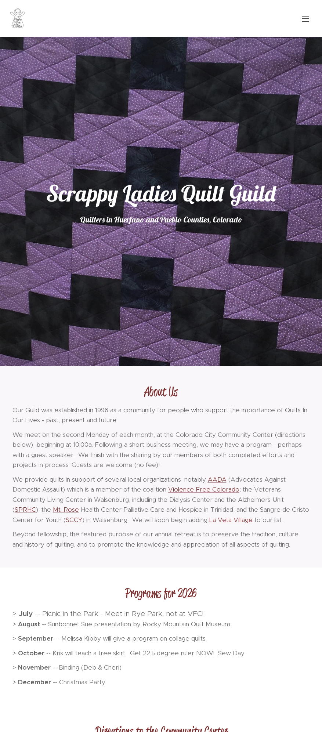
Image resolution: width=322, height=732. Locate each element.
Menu (305, 18)
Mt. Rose (66, 509)
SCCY (74, 520)
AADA (217, 479)
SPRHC (25, 509)
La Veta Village (231, 520)
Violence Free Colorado (203, 489)
